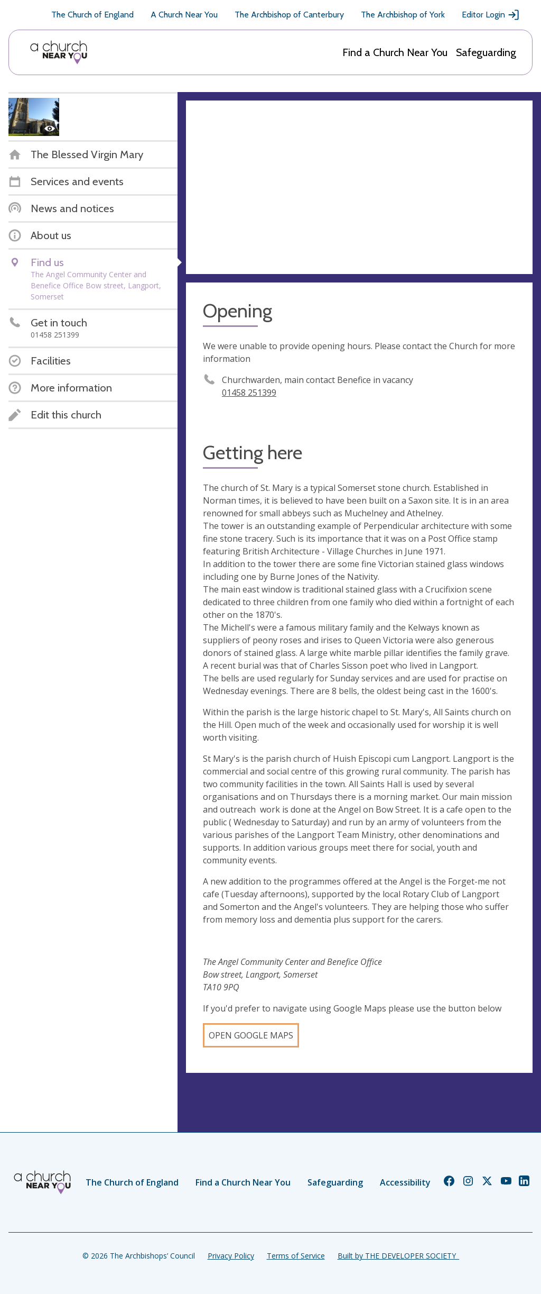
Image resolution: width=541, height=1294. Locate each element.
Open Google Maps (251, 1035)
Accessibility (405, 1182)
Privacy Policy (231, 1256)
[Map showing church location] (359, 187)
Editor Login (491, 14)
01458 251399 (249, 392)
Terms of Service (296, 1256)
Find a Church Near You (394, 52)
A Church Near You (184, 15)
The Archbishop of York (403, 15)
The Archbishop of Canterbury (289, 15)
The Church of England (92, 15)
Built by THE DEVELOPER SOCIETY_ (398, 1256)
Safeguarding (486, 52)
